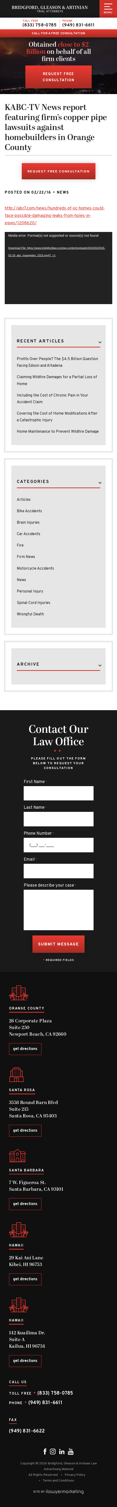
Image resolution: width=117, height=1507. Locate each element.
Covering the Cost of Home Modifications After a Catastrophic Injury (57, 417)
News (63, 192)
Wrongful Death (30, 614)
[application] (58, 268)
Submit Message (58, 944)
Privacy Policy (75, 1475)
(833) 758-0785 (39, 25)
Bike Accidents (29, 511)
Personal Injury (30, 591)
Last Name (35, 808)
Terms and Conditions (58, 1481)
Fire (20, 545)
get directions (25, 1049)
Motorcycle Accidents (35, 568)
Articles (24, 499)
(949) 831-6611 (78, 25)
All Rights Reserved (43, 1475)
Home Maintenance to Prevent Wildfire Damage (58, 431)
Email (30, 860)
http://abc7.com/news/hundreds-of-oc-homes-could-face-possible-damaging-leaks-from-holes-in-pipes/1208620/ (55, 216)
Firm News (26, 557)
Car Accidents (28, 534)
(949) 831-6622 (27, 1431)
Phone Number (39, 834)
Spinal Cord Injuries (33, 603)
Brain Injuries (28, 522)
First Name (35, 782)
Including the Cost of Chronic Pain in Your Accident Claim (52, 399)
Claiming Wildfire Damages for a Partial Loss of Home (57, 380)
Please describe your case (50, 886)
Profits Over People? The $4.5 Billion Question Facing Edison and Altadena (57, 362)
